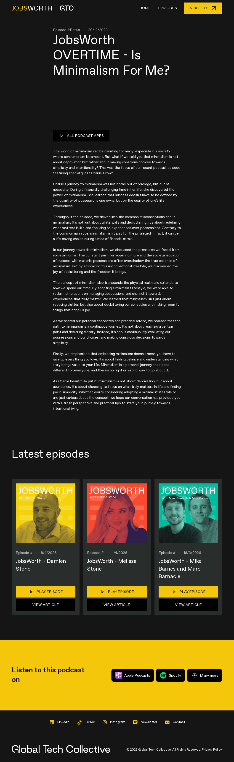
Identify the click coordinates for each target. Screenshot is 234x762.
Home (145, 8)
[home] (43, 8)
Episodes (167, 8)
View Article (45, 605)
